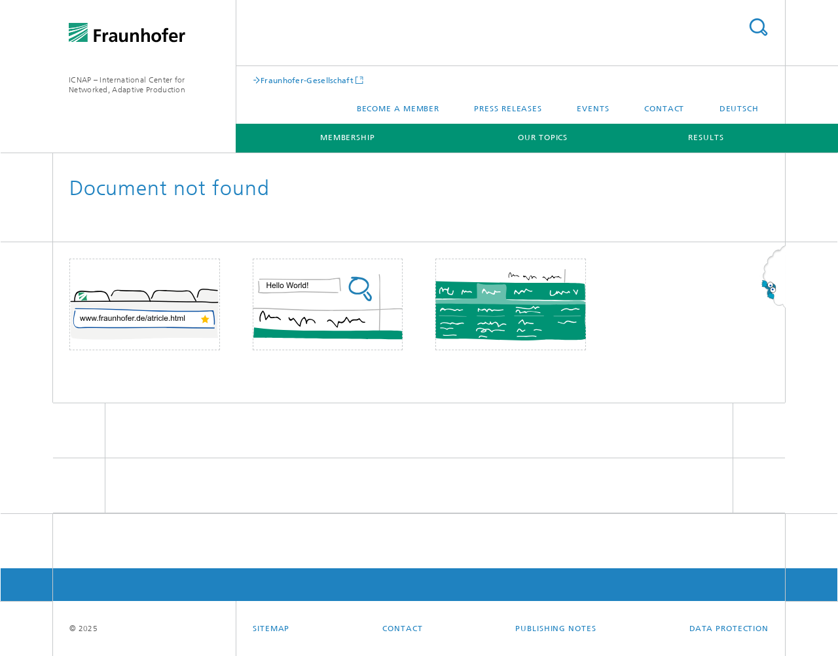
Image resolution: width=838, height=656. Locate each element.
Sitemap (271, 628)
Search (758, 27)
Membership (347, 137)
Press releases (508, 108)
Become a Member (398, 108)
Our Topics (543, 137)
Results (705, 137)
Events (593, 108)
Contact (664, 108)
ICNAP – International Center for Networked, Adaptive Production (127, 84)
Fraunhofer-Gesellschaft (307, 80)
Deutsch (739, 108)
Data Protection (729, 628)
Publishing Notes (555, 628)
